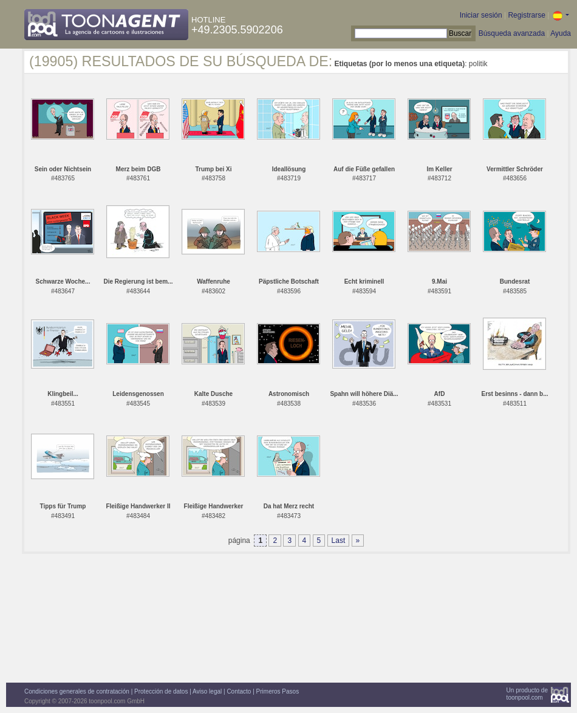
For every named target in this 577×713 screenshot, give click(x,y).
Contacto (239, 691)
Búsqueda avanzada (512, 33)
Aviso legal (207, 691)
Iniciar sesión (481, 15)
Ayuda (560, 33)
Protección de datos (161, 691)
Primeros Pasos (277, 691)
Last (339, 540)
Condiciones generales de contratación (76, 691)
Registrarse (526, 15)
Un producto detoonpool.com (527, 694)
